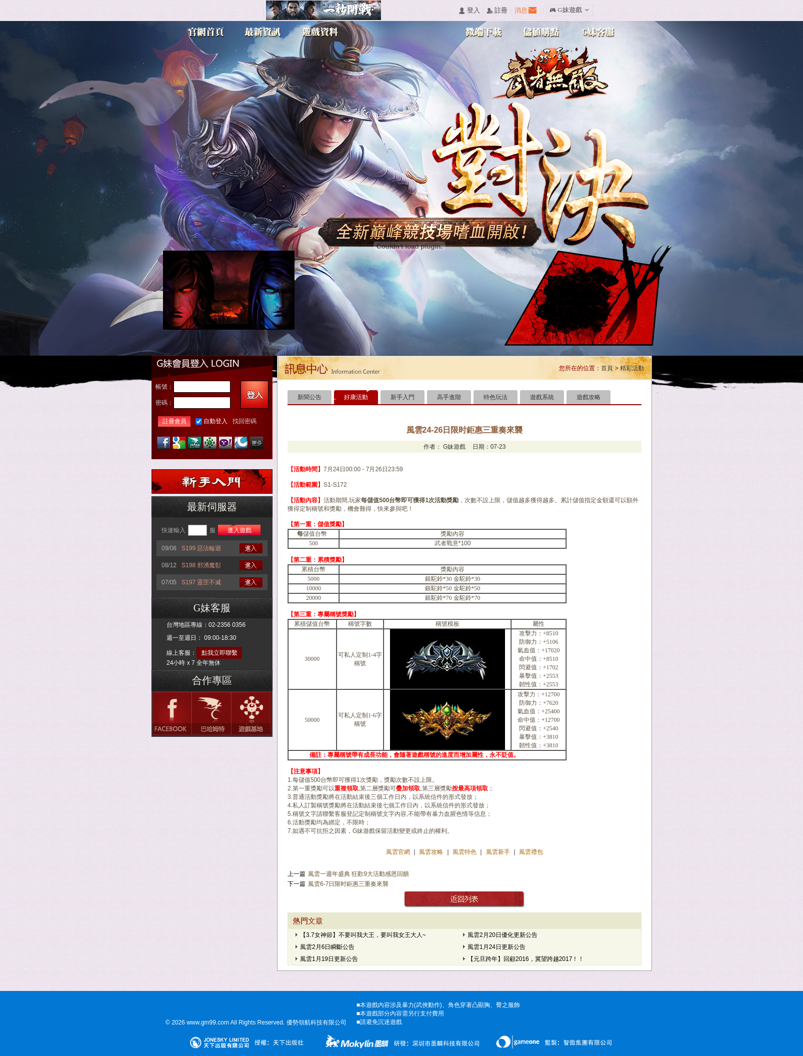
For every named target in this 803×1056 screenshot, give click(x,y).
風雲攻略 (431, 851)
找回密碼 (244, 421)
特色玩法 (496, 397)
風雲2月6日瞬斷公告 (327, 946)
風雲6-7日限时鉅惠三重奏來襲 (348, 883)
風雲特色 (465, 851)
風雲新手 (499, 851)
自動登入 (216, 421)
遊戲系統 (542, 397)
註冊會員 (174, 421)
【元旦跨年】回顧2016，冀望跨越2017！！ (526, 958)
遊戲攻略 (588, 397)
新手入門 (402, 397)
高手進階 (449, 397)
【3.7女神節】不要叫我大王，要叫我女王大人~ (363, 934)
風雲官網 (399, 851)
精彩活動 (632, 368)
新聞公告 (310, 397)
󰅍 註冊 (497, 11)
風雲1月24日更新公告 (497, 946)
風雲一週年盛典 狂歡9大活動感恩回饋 (358, 873)
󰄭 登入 (469, 11)
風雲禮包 (530, 851)
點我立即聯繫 (220, 652)
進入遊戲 (240, 530)
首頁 (607, 368)
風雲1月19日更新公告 (329, 958)
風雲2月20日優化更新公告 (503, 934)
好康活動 (356, 397)
